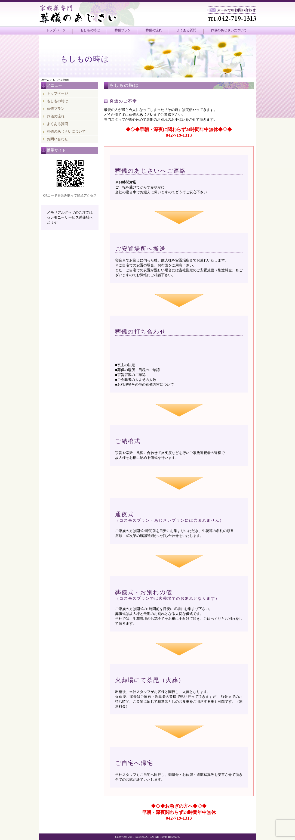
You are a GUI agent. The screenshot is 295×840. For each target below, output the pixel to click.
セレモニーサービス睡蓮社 (68, 217)
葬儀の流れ (154, 30)
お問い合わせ (57, 139)
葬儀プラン (123, 30)
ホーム (45, 79)
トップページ (56, 30)
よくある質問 (186, 30)
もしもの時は (90, 30)
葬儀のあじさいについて (229, 30)
